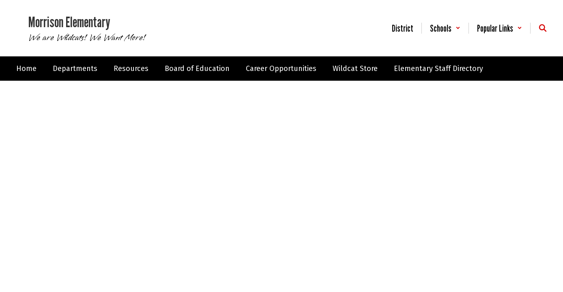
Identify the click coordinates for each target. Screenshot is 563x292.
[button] (445, 28)
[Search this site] (543, 28)
